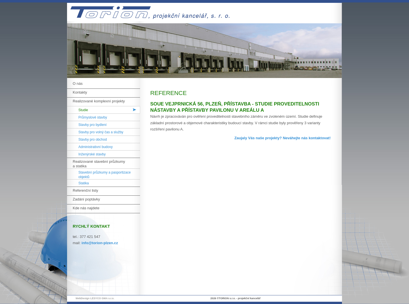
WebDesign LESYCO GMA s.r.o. (95, 298)
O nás (78, 83)
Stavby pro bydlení (92, 125)
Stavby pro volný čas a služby (100, 132)
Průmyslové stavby (92, 117)
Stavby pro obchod (92, 140)
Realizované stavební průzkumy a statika (99, 163)
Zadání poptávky (86, 199)
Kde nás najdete (86, 208)
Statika (83, 183)
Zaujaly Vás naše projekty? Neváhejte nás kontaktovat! (282, 138)
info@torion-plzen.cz (100, 243)
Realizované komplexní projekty (99, 101)
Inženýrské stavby (92, 154)
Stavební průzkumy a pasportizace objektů (104, 174)
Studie (83, 110)
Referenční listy (85, 190)
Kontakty (80, 92)
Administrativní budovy (95, 147)
